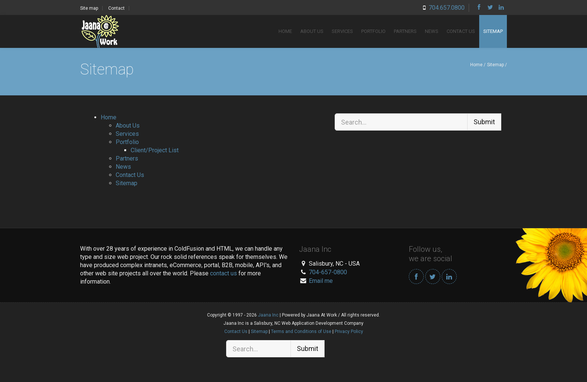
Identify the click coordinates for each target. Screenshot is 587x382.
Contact (116, 8)
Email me (321, 280)
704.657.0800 (447, 7)
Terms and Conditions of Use (301, 331)
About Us (311, 31)
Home (285, 31)
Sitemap (493, 31)
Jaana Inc (268, 315)
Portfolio (373, 31)
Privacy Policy (349, 331)
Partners (405, 31)
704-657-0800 (328, 272)
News (431, 31)
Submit (484, 122)
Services (342, 31)
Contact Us (461, 31)
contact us (223, 273)
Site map (89, 8)
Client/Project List (155, 150)
